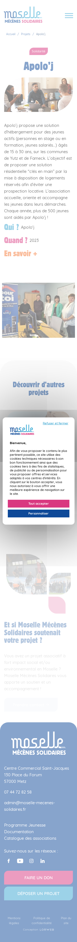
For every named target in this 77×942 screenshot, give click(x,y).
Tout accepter (38, 503)
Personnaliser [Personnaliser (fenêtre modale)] (38, 513)
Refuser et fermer (55, 423)
